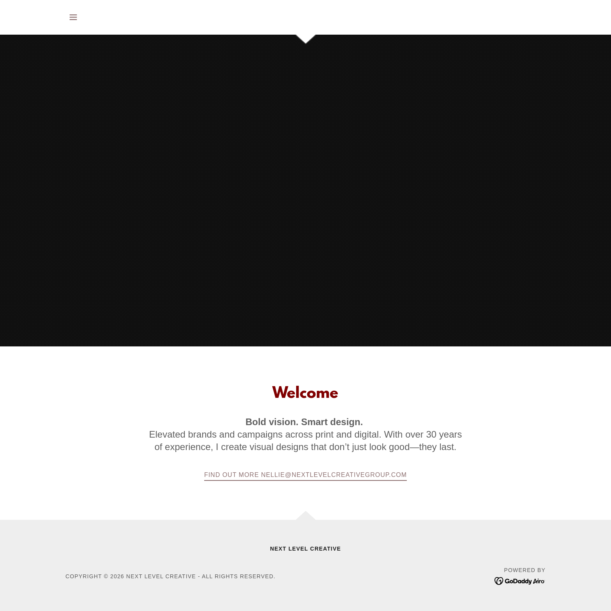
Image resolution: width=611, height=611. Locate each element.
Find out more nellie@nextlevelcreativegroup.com (305, 474)
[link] (520, 581)
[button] (73, 17)
